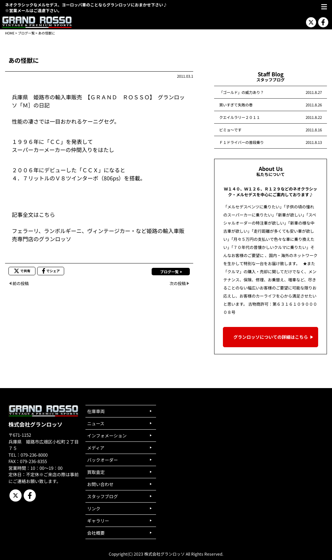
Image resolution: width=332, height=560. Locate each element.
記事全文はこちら (33, 214)
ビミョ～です (230, 129)
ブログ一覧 (26, 32)
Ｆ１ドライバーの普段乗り (241, 142)
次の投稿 (178, 283)
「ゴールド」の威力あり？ (241, 92)
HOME (10, 32)
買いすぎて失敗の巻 (236, 104)
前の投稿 (20, 283)
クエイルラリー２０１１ (239, 117)
